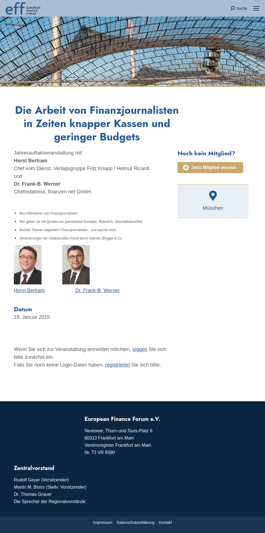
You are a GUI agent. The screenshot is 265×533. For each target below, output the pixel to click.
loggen (139, 349)
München (213, 208)
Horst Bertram (29, 290)
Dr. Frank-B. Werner (97, 290)
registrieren (117, 365)
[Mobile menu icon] (256, 8)
